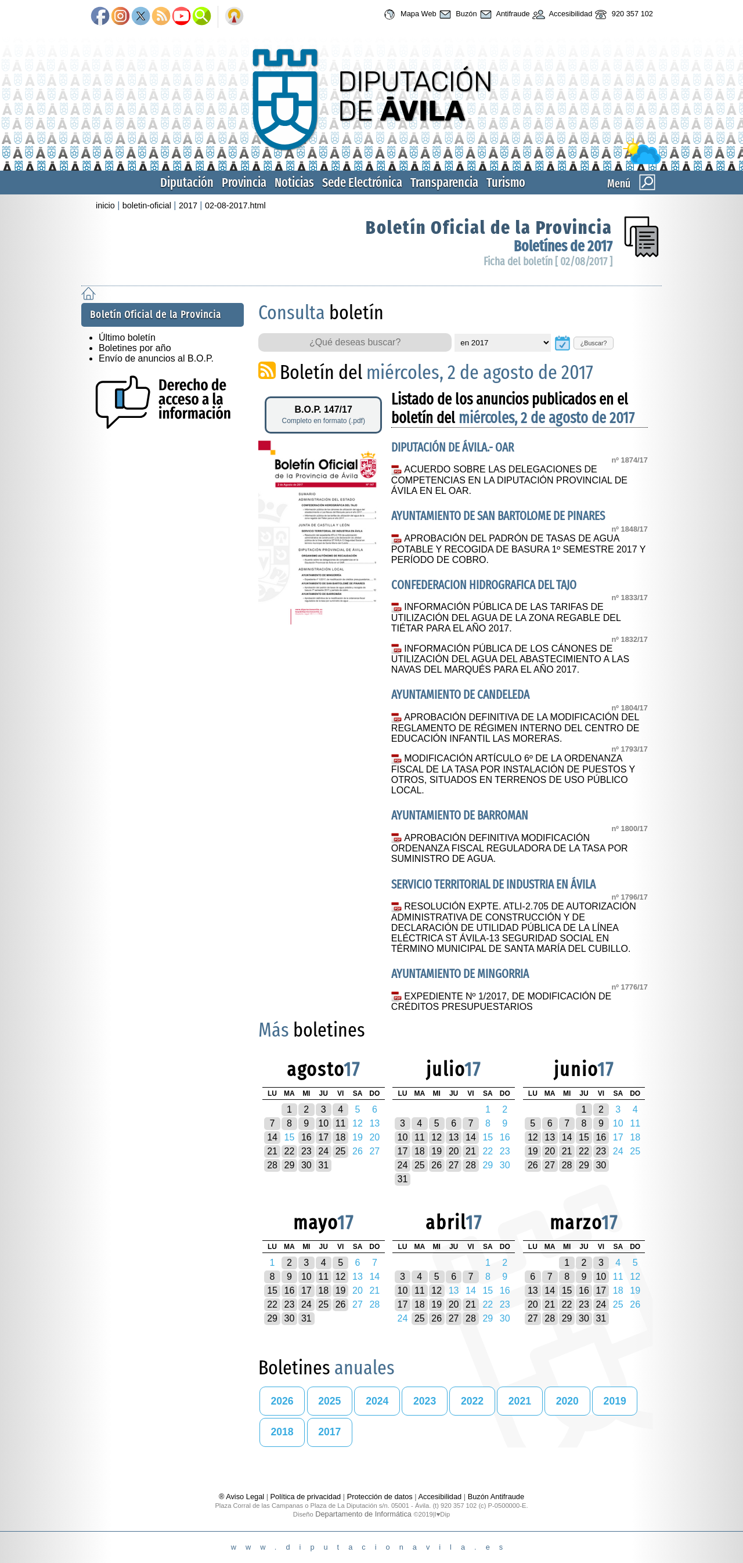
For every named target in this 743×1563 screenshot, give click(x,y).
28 (272, 1165)
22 (289, 1151)
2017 (188, 205)
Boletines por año (135, 348)
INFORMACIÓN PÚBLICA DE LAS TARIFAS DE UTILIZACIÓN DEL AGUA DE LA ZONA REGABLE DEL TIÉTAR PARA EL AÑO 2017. (506, 617)
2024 (377, 1401)
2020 (567, 1401)
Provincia (244, 182)
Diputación (187, 182)
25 (341, 1151)
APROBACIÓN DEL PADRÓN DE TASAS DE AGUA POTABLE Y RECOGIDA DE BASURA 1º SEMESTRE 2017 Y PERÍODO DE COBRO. (518, 549)
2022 (472, 1401)
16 (306, 1137)
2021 (519, 1401)
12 (436, 1137)
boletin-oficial (146, 205)
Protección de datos (380, 1496)
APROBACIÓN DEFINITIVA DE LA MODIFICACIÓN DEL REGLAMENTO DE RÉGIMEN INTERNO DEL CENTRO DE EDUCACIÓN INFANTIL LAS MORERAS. (515, 727)
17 (323, 1137)
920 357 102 (622, 14)
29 (289, 1165)
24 (323, 1151)
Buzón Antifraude (496, 1496)
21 (272, 1151)
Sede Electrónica (362, 182)
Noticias (294, 182)
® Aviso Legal (242, 1496)
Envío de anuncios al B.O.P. (156, 358)
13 (454, 1137)
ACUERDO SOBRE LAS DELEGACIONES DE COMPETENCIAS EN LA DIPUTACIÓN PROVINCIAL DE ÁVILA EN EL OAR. (509, 480)
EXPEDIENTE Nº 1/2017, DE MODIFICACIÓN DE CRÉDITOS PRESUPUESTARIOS (501, 1001)
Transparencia (444, 182)
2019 (615, 1401)
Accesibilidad (561, 14)
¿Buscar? (593, 343)
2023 (424, 1401)
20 (454, 1151)
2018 (281, 1432)
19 (436, 1151)
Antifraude (503, 14)
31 (323, 1165)
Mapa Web (408, 14)
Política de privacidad (305, 1496)
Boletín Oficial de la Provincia (489, 227)
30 (306, 1165)
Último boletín (127, 337)
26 (436, 1165)
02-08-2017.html (235, 205)
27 (454, 1165)
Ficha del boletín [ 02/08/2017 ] (548, 261)
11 (341, 1123)
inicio (105, 205)
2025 (329, 1401)
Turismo (505, 182)
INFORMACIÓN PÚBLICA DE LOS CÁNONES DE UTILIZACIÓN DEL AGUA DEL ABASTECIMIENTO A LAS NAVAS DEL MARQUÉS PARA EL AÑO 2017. (510, 659)
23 (306, 1151)
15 (584, 1137)
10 (323, 1123)
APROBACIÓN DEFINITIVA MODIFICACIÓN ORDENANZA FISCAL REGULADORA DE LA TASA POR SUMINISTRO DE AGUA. (509, 848)
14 (272, 1137)
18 (341, 1137)
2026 (281, 1401)
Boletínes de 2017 (563, 246)
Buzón (457, 14)
